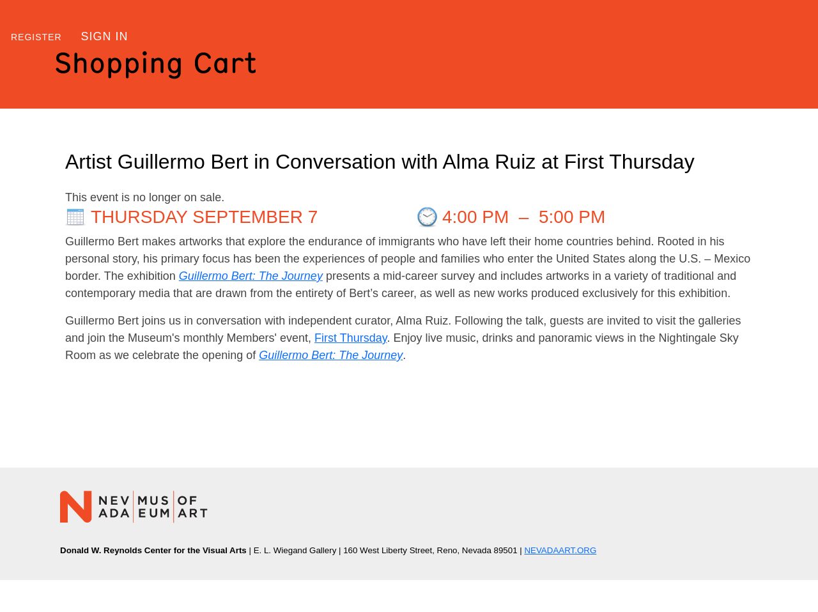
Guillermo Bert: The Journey (251, 276)
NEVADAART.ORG (560, 550)
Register (36, 37)
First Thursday (350, 338)
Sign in (104, 36)
